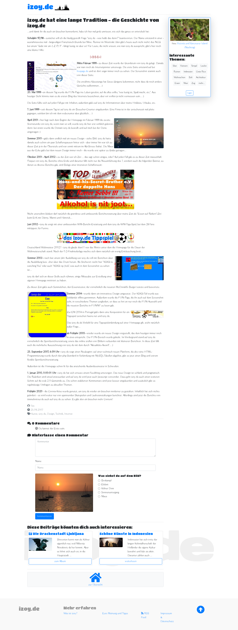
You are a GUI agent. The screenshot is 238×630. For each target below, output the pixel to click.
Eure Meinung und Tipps (115, 613)
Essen (177, 83)
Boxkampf (106, 480)
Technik (59, 414)
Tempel (194, 65)
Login (189, 92)
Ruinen (177, 71)
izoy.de (40, 6)
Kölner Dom (107, 488)
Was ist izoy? (70, 613)
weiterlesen (131, 561)
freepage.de (82, 71)
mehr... (202, 83)
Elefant (104, 484)
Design (50, 414)
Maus (104, 496)
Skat (175, 65)
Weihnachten (179, 77)
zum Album (60, 561)
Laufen (204, 65)
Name (38, 461)
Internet (68, 414)
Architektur (201, 77)
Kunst (34, 414)
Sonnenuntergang (110, 492)
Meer (185, 83)
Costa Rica (201, 71)
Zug (193, 83)
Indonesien (188, 71)
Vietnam (184, 65)
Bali (190, 77)
